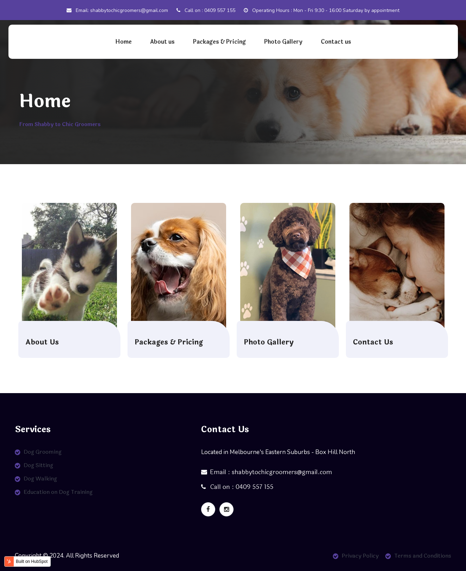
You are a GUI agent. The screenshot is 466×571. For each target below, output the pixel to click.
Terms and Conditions (422, 555)
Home (123, 41)
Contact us (336, 41)
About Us (42, 342)
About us (162, 41)
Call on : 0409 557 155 (205, 10)
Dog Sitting (38, 465)
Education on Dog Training (58, 492)
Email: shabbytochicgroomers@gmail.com (117, 10)
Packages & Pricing (219, 41)
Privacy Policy (360, 555)
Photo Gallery (283, 41)
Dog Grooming (43, 451)
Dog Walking (40, 478)
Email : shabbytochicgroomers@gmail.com (266, 472)
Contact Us (373, 342)
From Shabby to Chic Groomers (60, 124)
